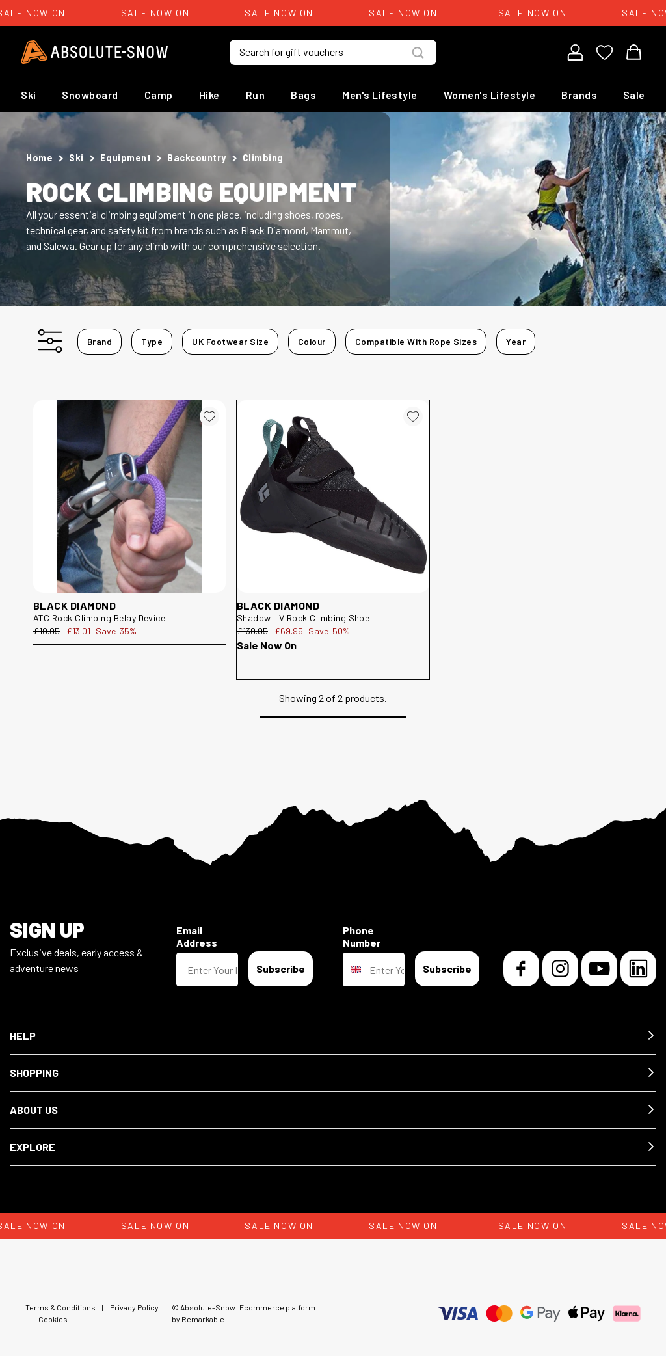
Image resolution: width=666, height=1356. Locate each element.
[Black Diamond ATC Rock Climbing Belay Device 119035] (129, 496)
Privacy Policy (134, 1307)
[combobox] (353, 969)
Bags (303, 94)
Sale (634, 94)
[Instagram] (560, 968)
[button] (333, 1036)
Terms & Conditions (60, 1307)
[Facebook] (521, 968)
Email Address (196, 936)
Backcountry (196, 157)
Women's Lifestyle (490, 94)
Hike (209, 94)
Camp (158, 94)
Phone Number (361, 936)
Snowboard (90, 94)
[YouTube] (599, 968)
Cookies (53, 1318)
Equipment (126, 157)
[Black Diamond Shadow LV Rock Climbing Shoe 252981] (333, 496)
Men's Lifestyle (380, 94)
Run (255, 94)
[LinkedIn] (638, 968)
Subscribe (280, 968)
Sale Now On (267, 645)
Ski (28, 94)
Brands (579, 94)
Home (39, 157)
